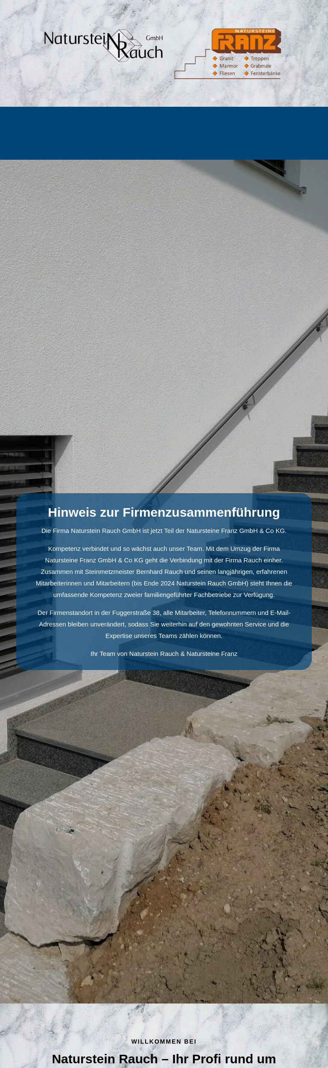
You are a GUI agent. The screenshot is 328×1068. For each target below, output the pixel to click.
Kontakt (166, 144)
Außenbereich (128, 124)
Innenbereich (181, 124)
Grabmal (82, 124)
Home (49, 124)
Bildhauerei (230, 124)
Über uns (273, 124)
